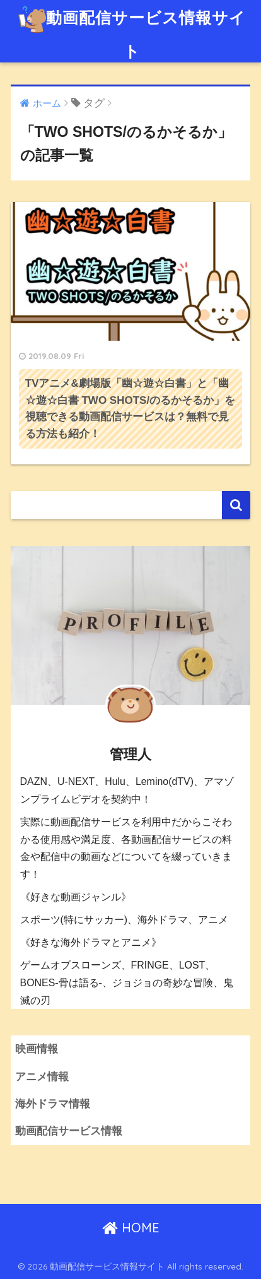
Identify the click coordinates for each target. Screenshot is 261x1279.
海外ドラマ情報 (52, 1104)
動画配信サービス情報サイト (132, 30)
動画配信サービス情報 (68, 1131)
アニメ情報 (42, 1077)
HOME (131, 1227)
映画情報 (36, 1049)
